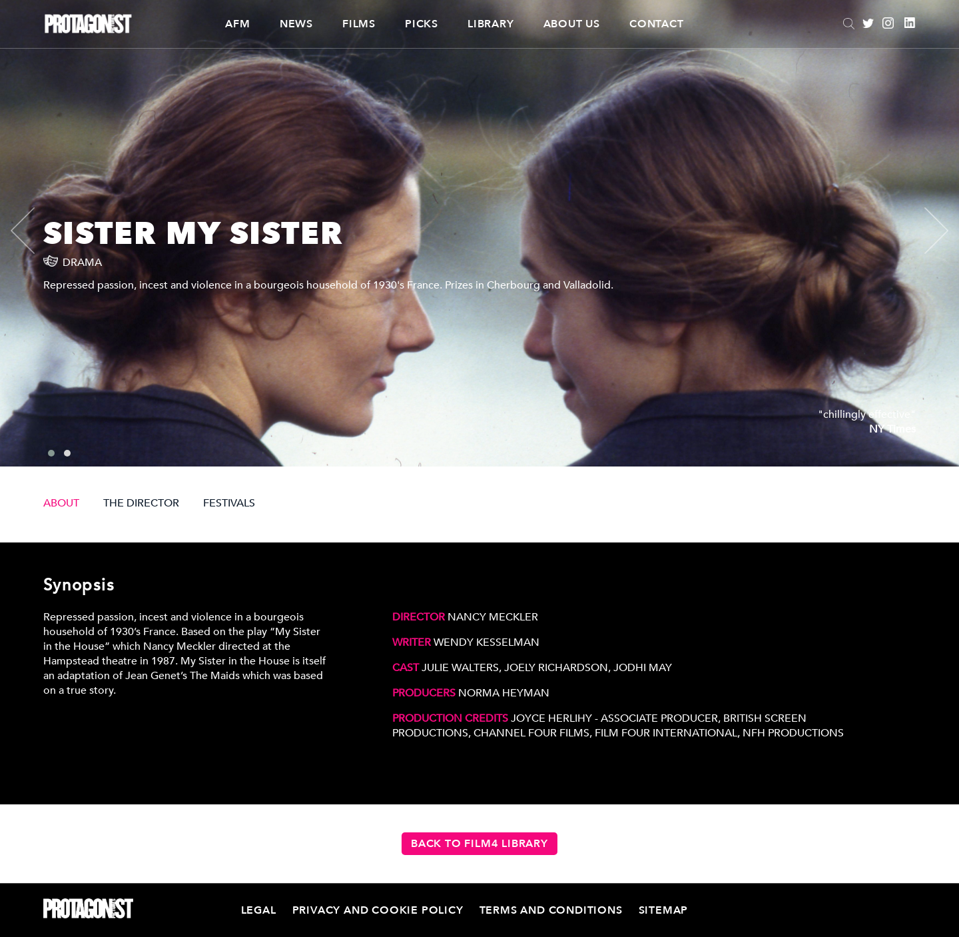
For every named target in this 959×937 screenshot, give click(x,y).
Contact (656, 24)
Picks (421, 24)
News (296, 24)
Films (359, 24)
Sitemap (664, 910)
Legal (258, 910)
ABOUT (61, 503)
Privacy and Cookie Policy (378, 910)
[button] (51, 453)
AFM (237, 24)
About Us (571, 24)
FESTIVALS (229, 503)
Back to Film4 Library (479, 843)
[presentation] (34, 230)
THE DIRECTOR (141, 503)
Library (491, 24)
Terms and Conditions (551, 910)
